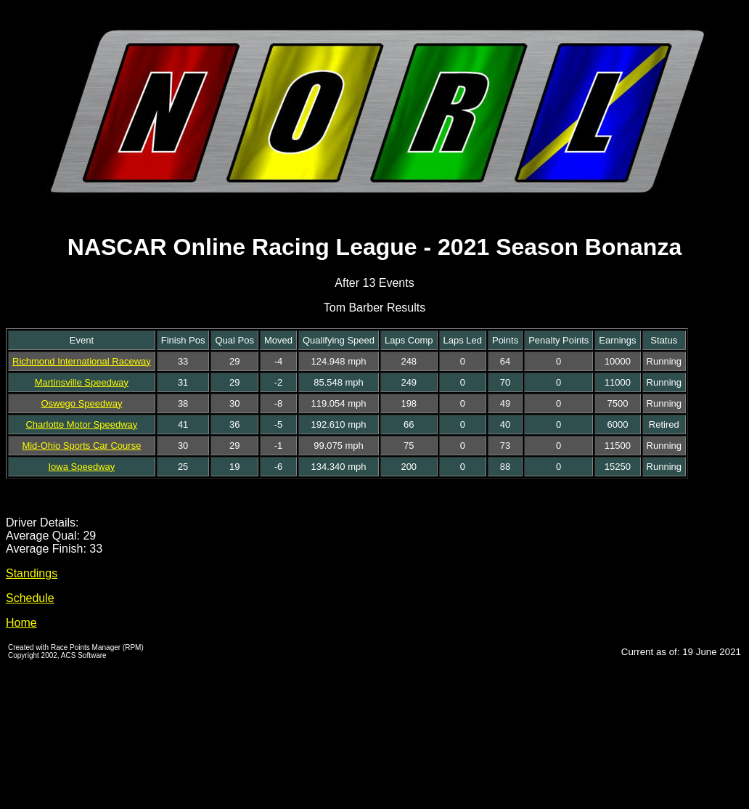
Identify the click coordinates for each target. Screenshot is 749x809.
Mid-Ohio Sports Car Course (81, 445)
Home (21, 623)
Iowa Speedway (82, 466)
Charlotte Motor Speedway (81, 424)
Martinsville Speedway (81, 382)
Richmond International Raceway (81, 361)
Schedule (30, 598)
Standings (31, 573)
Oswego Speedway (81, 403)
